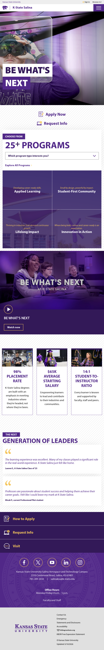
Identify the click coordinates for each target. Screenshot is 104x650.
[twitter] (38, 562)
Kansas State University (12, 2)
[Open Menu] (98, 7)
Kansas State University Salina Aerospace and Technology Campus (52, 571)
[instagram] (80, 562)
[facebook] (24, 562)
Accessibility (62, 626)
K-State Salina (22, 7)
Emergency (61, 618)
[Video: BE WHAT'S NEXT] (52, 277)
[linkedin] (66, 562)
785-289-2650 (36, 578)
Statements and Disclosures (68, 622)
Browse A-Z (97, 2)
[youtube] (52, 562)
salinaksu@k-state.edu (63, 578)
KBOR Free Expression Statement (71, 634)
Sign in (87, 2)
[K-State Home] (5, 7)
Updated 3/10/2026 (65, 644)
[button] (8, 309)
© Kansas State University (67, 640)
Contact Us (61, 615)
